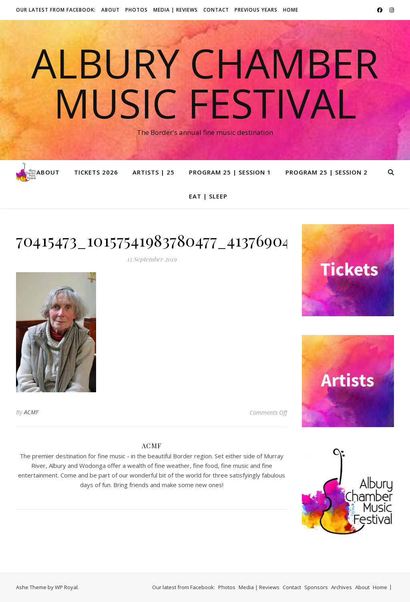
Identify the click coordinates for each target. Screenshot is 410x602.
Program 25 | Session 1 (230, 172)
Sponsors (316, 587)
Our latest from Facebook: (56, 9)
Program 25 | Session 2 (326, 172)
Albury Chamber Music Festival (205, 83)
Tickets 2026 (96, 172)
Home (290, 9)
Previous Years (256, 9)
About (110, 9)
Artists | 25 (154, 172)
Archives (341, 587)
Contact (216, 9)
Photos (136, 9)
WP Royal (66, 587)
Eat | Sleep (208, 196)
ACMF (31, 412)
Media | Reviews (175, 9)
